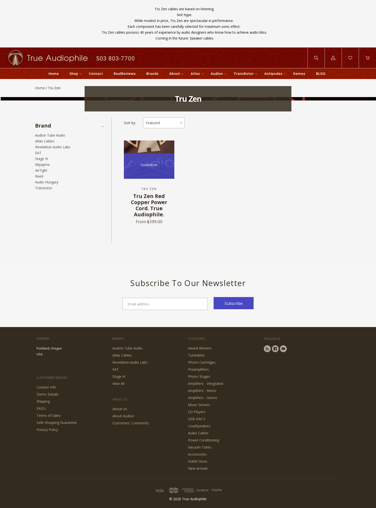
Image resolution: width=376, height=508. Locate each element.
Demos (299, 73)
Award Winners (200, 348)
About (174, 73)
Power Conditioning (203, 440)
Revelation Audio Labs (52, 147)
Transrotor (43, 188)
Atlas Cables (44, 141)
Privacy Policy (47, 429)
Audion (217, 73)
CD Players (196, 411)
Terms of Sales (48, 415)
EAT (38, 152)
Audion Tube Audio (50, 135)
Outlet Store (197, 461)
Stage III (41, 158)
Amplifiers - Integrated (205, 383)
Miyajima (42, 164)
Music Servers (199, 404)
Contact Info (46, 387)
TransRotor (244, 73)
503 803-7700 (115, 58)
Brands (152, 73)
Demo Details (48, 394)
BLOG (320, 73)
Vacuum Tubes (199, 447)
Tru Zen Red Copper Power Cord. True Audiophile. (149, 205)
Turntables (196, 355)
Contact (96, 73)
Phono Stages (199, 376)
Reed (39, 176)
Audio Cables (198, 433)
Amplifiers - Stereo (202, 397)
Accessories (197, 454)
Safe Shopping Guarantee (57, 422)
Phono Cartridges (202, 362)
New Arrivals (198, 468)
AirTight (41, 170)
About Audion (123, 416)
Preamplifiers (198, 369)
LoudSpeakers (199, 426)
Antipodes (273, 73)
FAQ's (41, 408)
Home (54, 73)
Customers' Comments (130, 423)
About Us (119, 409)
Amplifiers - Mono (202, 390)
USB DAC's (196, 419)
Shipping (43, 401)
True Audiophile (194, 499)
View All (118, 383)
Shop (73, 73)
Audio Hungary (46, 182)
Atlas (195, 73)
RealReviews (125, 73)
